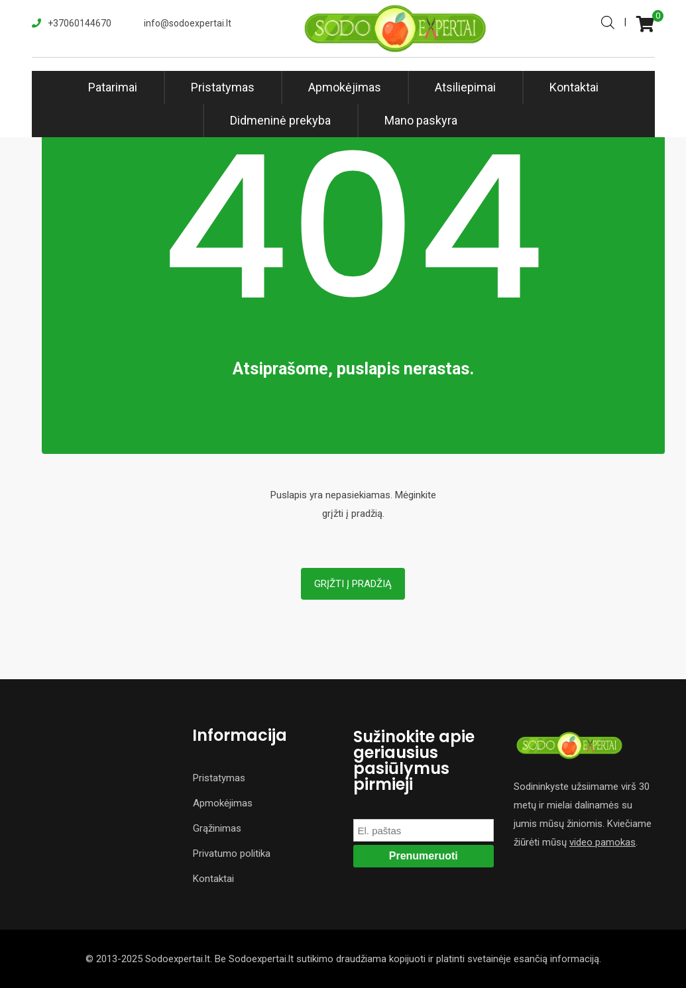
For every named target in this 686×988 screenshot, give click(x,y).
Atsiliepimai (465, 87)
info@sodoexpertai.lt (187, 23)
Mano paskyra (420, 120)
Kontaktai (574, 87)
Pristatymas (223, 87)
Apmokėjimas (344, 87)
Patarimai (112, 87)
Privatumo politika (231, 853)
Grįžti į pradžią (353, 584)
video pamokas (602, 842)
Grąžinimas (217, 828)
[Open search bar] (607, 21)
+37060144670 (79, 23)
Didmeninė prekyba (280, 120)
